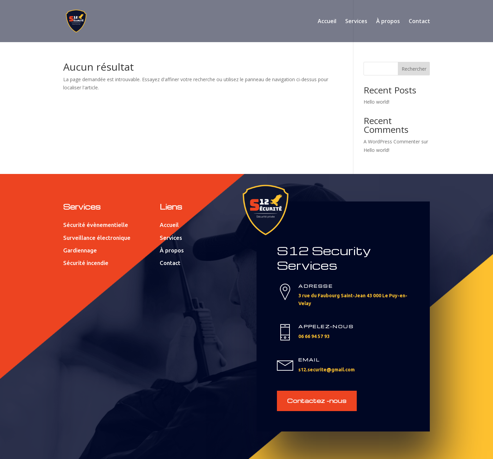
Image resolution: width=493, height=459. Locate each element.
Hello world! (376, 102)
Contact (419, 22)
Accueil (327, 22)
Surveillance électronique (96, 237)
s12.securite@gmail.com (326, 369)
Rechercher (414, 69)
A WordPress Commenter (392, 141)
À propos (388, 22)
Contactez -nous (317, 400)
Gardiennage (80, 250)
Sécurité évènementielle (95, 225)
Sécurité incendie (85, 263)
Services (356, 22)
